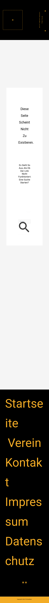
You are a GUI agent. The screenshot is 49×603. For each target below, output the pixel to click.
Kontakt (23, 472)
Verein (24, 443)
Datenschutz (23, 551)
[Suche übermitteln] (23, 228)
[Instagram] (45, 31)
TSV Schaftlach (39, 20)
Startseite (24, 413)
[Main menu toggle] (13, 20)
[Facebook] (45, 11)
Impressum (23, 512)
